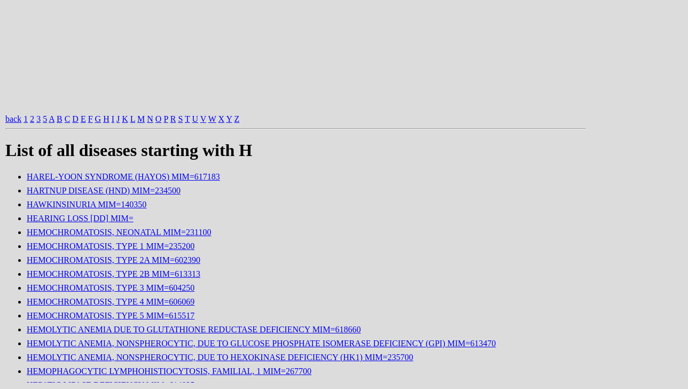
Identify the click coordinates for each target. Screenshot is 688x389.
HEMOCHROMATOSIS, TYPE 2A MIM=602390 (113, 259)
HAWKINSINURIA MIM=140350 (86, 204)
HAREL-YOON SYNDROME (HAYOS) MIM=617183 (123, 176)
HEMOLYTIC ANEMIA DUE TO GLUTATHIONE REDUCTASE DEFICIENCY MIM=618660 (194, 329)
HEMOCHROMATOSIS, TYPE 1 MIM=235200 (110, 246)
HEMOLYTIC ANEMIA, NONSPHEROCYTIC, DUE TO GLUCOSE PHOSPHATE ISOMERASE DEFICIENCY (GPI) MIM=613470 (261, 343)
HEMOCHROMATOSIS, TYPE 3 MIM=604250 (110, 287)
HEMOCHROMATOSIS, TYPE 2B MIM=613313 (113, 273)
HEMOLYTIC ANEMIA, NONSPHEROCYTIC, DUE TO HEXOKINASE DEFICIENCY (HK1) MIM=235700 (220, 357)
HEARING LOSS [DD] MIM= (80, 218)
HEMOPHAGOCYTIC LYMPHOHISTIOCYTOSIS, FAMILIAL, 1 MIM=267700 (169, 371)
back (13, 118)
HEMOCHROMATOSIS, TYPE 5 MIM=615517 (110, 315)
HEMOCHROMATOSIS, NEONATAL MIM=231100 (119, 232)
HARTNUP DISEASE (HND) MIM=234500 (104, 190)
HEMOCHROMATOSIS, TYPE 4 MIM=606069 (110, 301)
